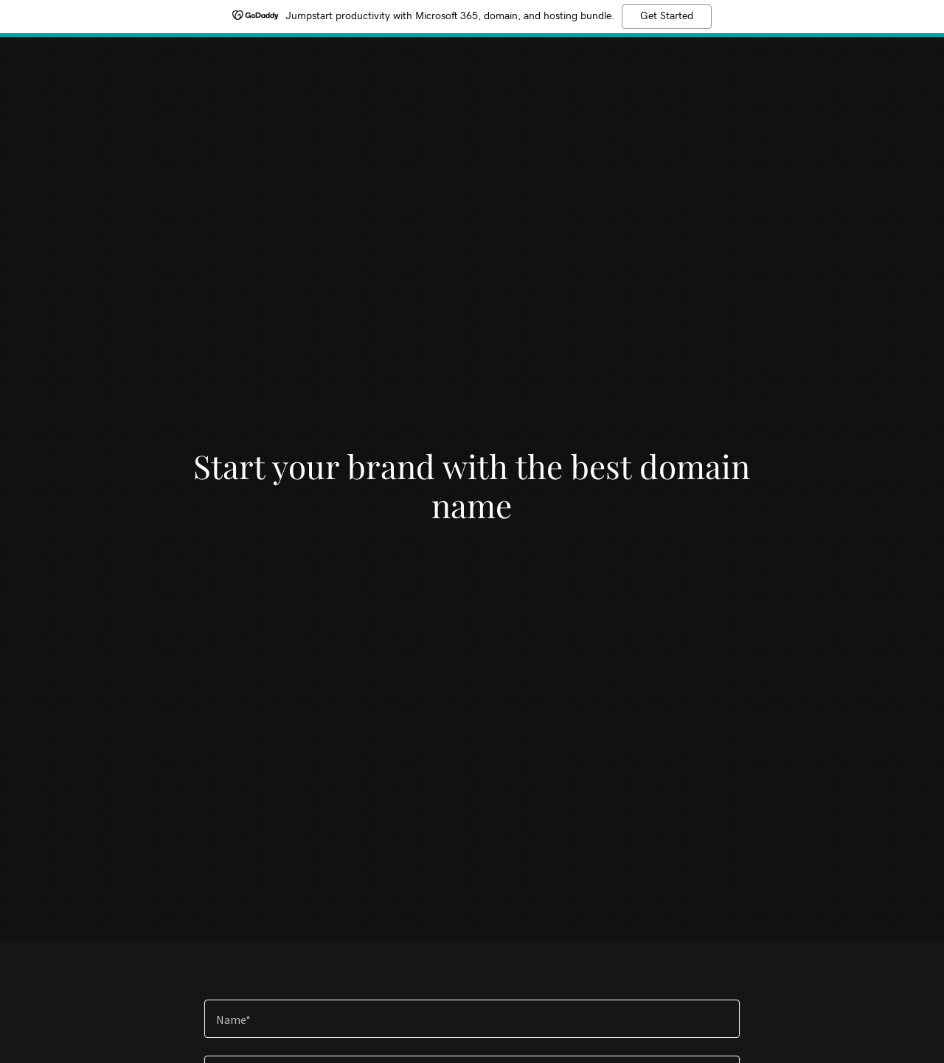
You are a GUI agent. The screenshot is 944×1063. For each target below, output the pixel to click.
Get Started (666, 16)
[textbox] (471, 1019)
